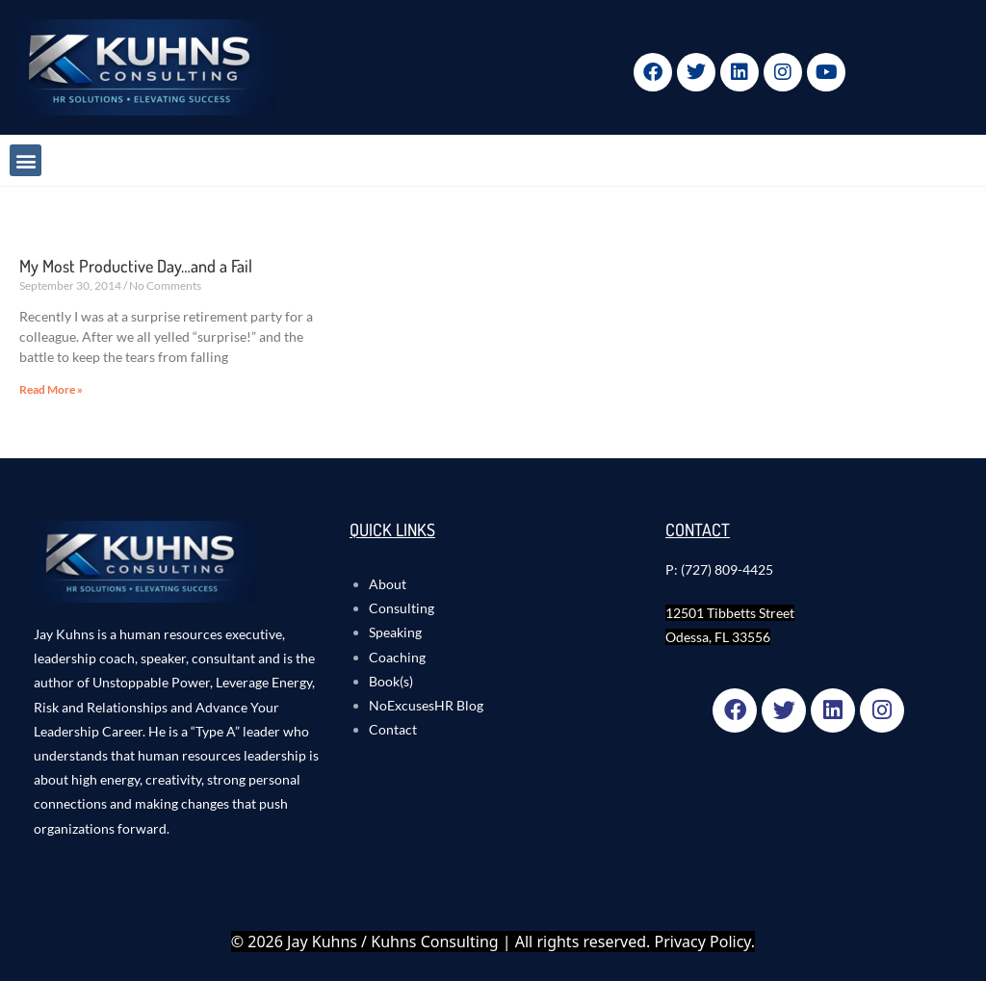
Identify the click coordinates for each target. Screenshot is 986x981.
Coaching (397, 657)
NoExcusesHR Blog (426, 705)
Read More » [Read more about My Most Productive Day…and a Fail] (51, 389)
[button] (25, 160)
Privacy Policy (703, 941)
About (387, 584)
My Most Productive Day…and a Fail (135, 265)
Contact (393, 729)
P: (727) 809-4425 (719, 569)
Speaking (395, 632)
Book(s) (391, 681)
